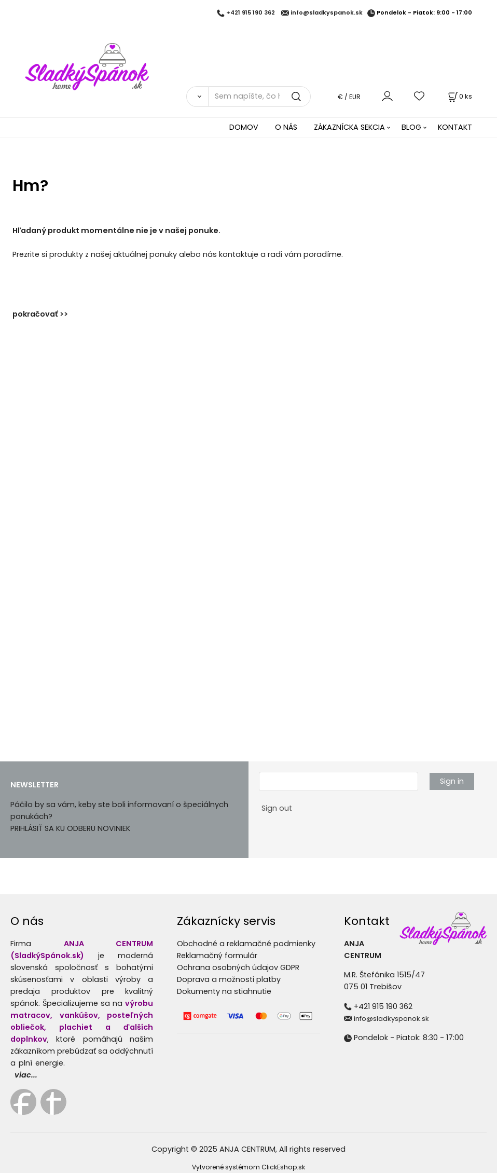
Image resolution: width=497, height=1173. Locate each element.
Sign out (276, 808)
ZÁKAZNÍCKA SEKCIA (349, 127)
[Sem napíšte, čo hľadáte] (259, 96)
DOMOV (243, 127)
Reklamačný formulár (217, 955)
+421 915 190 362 (250, 13)
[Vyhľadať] (197, 96)
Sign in (452, 781)
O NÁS (286, 127)
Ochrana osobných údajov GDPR (238, 967)
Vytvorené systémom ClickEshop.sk (248, 1167)
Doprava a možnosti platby (229, 979)
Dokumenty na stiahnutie (224, 991)
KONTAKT (455, 127)
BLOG (411, 127)
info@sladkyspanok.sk (327, 13)
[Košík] (459, 96)
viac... (26, 1075)
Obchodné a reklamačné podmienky (246, 943)
